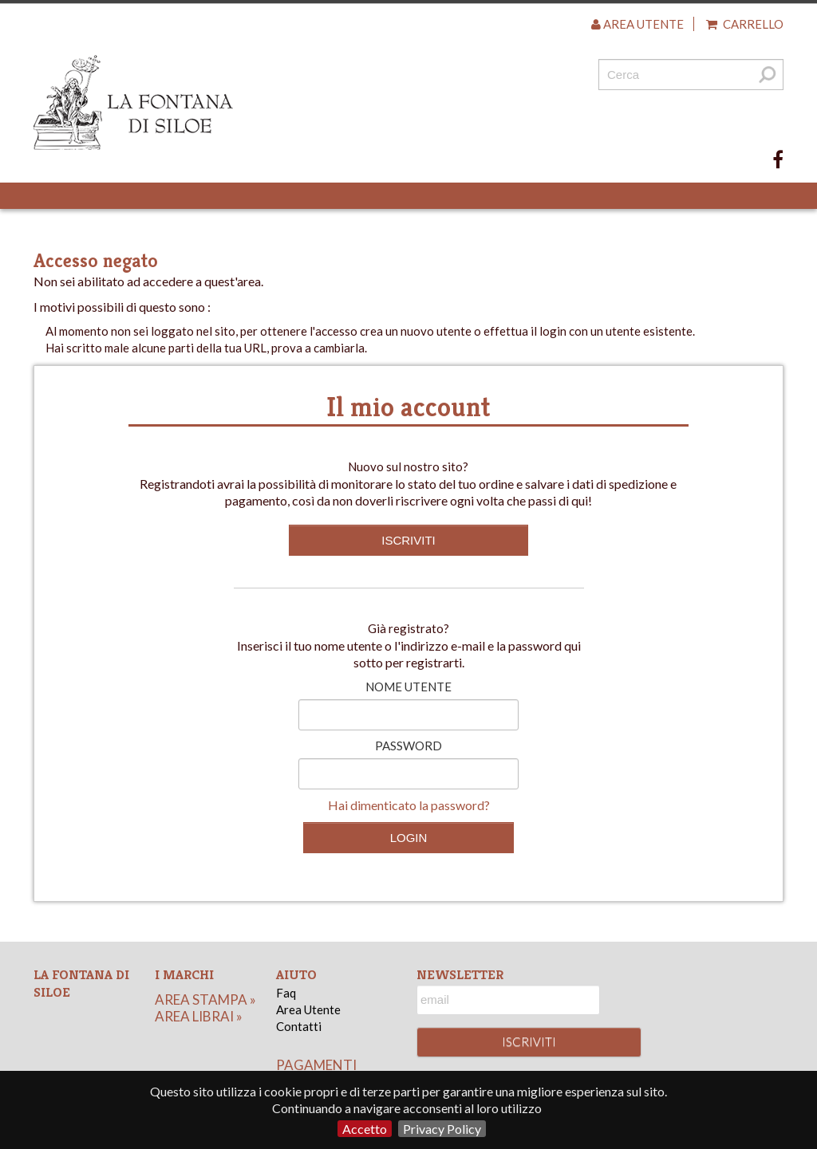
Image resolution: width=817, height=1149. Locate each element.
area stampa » (205, 999)
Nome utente (408, 686)
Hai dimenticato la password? (409, 805)
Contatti (299, 1026)
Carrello (744, 24)
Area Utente (308, 1009)
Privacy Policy (442, 1128)
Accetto (364, 1128)
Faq (286, 993)
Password (408, 745)
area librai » (199, 1016)
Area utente (637, 24)
